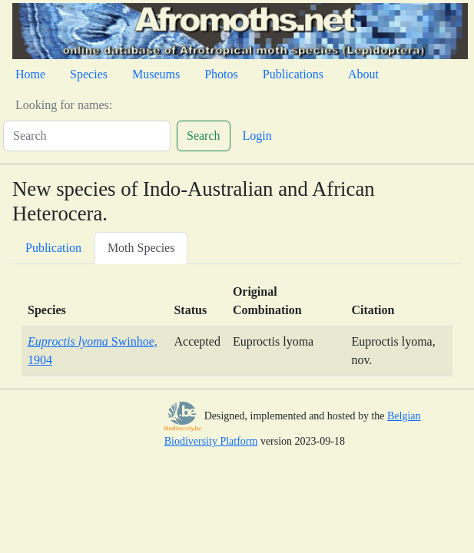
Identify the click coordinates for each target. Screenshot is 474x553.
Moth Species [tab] (141, 247)
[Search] (87, 136)
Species (89, 74)
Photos (221, 74)
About (363, 74)
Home (30, 74)
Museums (156, 74)
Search (203, 135)
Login (257, 135)
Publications (293, 74)
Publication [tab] (53, 247)
